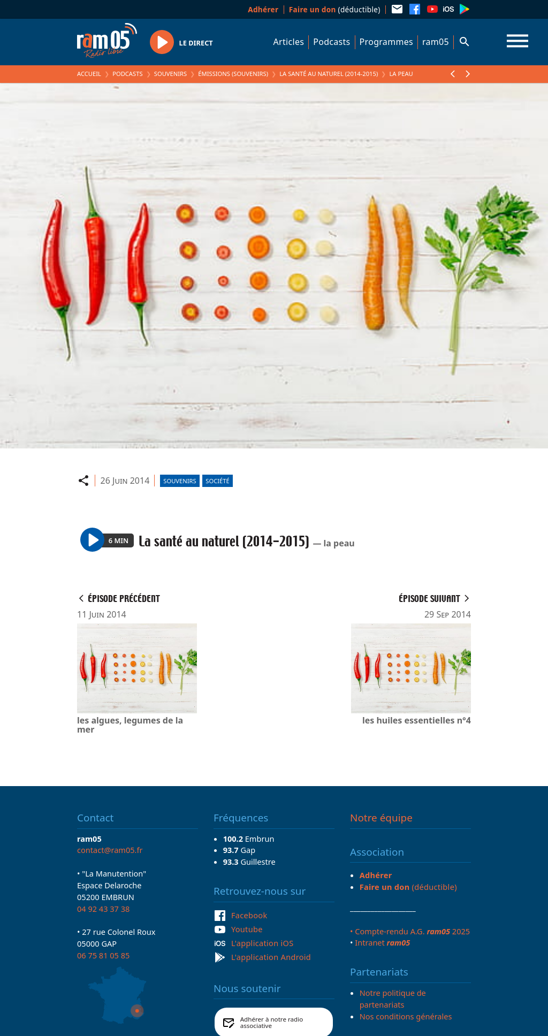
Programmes (386, 42)
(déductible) (334, 9)
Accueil (89, 74)
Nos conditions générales (406, 1016)
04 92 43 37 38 (103, 908)
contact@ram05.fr (110, 849)
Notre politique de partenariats (393, 998)
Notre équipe (381, 818)
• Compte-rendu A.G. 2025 (410, 931)
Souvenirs (170, 74)
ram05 (435, 42)
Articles (289, 42)
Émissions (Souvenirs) (233, 74)
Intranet (382, 942)
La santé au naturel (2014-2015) (328, 74)
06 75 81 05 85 (103, 955)
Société (217, 481)
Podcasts (331, 42)
